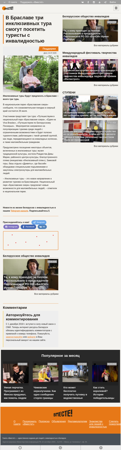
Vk (42, 227)
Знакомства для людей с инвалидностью (98, 424)
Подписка (44, 421)
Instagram (11, 227)
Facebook (28, 227)
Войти (113, 2)
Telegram (39, 222)
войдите (31, 337)
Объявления (59, 421)
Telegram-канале (19, 211)
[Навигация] (116, 8)
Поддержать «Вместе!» (32, 2)
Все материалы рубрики (46, 294)
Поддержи (49, 48)
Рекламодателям (77, 421)
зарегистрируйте (14, 337)
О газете (12, 2)
